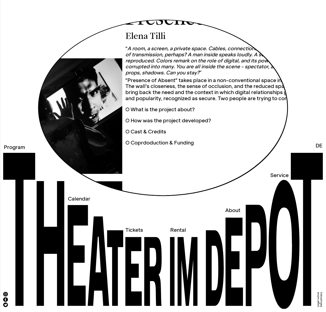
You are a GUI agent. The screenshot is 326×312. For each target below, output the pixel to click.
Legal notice (318, 299)
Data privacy (321, 299)
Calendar (79, 199)
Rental (178, 230)
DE (319, 146)
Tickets (134, 230)
